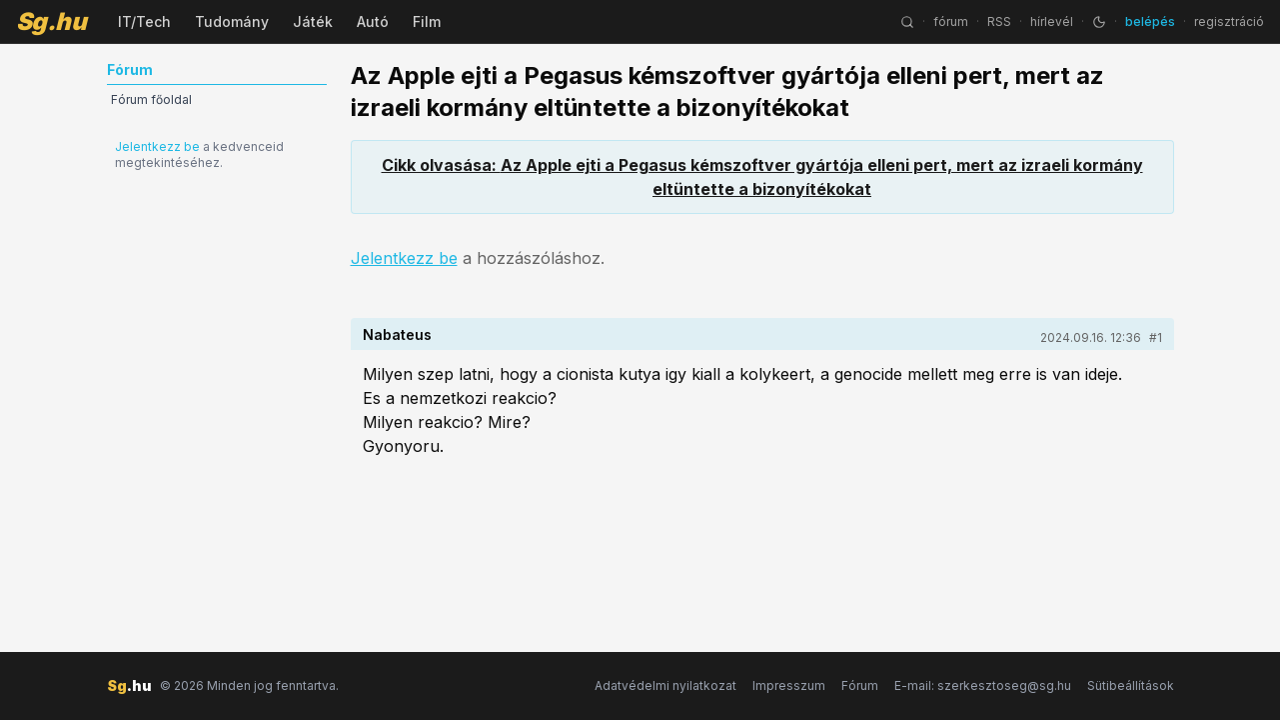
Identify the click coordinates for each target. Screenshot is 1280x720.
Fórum (859, 685)
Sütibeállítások (1130, 685)
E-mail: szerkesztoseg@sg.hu (982, 685)
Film (427, 21)
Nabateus (397, 334)
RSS (999, 21)
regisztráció (1229, 21)
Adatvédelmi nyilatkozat (665, 685)
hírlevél (1051, 21)
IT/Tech (144, 21)
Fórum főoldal (151, 99)
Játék (313, 21)
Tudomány (232, 21)
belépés (1150, 21)
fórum (950, 21)
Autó (373, 21)
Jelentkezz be (157, 146)
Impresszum (788, 685)
